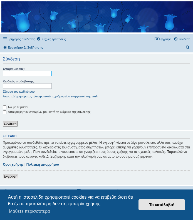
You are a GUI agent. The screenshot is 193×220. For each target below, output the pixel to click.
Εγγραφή (10, 176)
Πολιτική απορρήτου (42, 164)
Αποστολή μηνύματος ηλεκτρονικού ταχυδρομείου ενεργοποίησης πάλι (50, 96)
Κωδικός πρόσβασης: (19, 81)
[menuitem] (51, 39)
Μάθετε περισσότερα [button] (29, 211)
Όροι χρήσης (13, 164)
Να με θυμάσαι (15, 107)
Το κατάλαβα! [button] (161, 205)
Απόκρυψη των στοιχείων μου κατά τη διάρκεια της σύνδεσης (47, 111)
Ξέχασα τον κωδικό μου (19, 91)
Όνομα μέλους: (14, 68)
